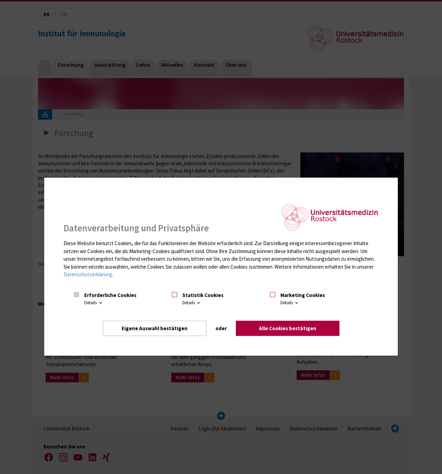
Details (93, 303)
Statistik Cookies (202, 295)
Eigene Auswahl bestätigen (155, 328)
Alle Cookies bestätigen (287, 328)
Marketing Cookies (302, 295)
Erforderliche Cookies (110, 295)
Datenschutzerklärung (88, 274)
